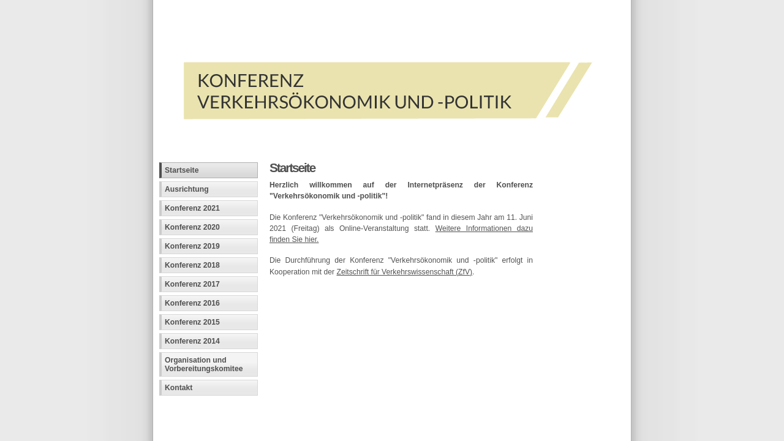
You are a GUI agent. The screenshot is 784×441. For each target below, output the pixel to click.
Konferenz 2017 (192, 284)
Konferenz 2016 (192, 303)
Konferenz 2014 (192, 341)
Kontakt (178, 387)
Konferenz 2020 (192, 227)
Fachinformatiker (249, 414)
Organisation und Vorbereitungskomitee (204, 364)
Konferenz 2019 (192, 246)
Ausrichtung (187, 189)
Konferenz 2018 (192, 265)
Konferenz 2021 (192, 208)
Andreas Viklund (335, 414)
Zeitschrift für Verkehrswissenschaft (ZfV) (404, 272)
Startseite (181, 170)
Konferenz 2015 (192, 322)
